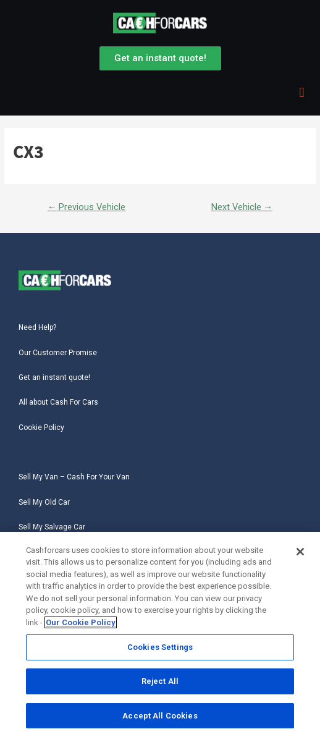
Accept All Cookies (159, 715)
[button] (302, 93)
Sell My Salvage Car (52, 527)
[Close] (300, 551)
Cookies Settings (160, 647)
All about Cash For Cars (58, 402)
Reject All (160, 681)
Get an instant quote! (54, 377)
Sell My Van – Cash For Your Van (74, 477)
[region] (160, 634)
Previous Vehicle (87, 207)
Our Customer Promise (58, 352)
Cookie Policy (41, 427)
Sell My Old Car (44, 502)
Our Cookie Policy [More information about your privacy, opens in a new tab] (81, 622)
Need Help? (37, 327)
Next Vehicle (242, 207)
